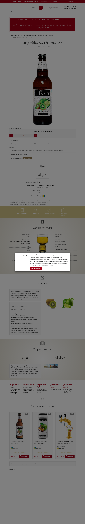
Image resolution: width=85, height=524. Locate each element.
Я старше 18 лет (36, 268)
